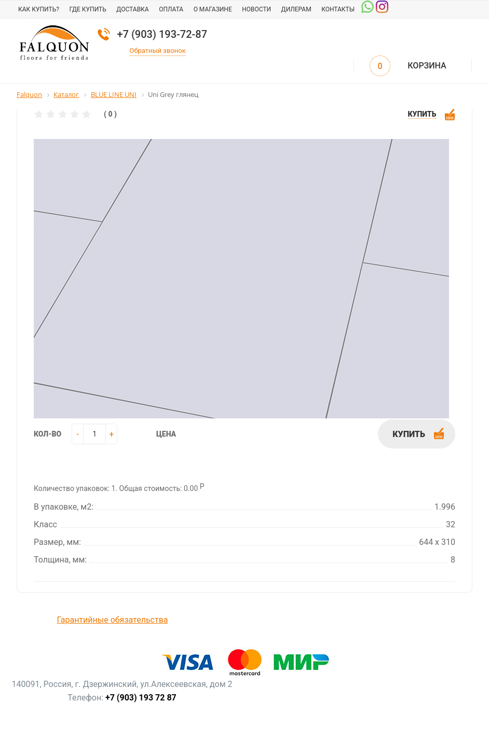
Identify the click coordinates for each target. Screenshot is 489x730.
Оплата (171, 9)
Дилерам (296, 9)
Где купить (87, 9)
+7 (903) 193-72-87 (162, 34)
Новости (256, 9)
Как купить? (38, 9)
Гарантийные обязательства (112, 620)
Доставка (132, 9)
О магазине (213, 9)
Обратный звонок (157, 50)
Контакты (338, 9)
